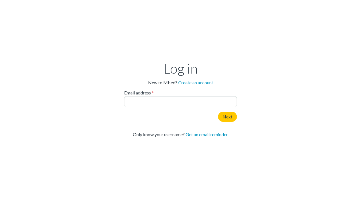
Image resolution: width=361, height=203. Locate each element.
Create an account (195, 82)
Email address (137, 93)
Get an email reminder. (207, 134)
